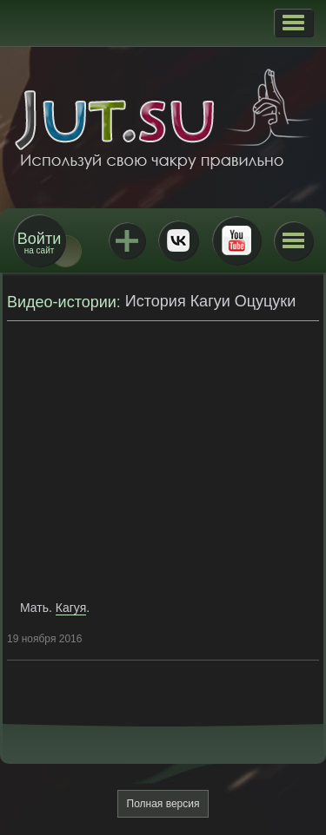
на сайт (39, 242)
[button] (293, 22)
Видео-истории (61, 302)
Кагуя (71, 608)
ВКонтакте (178, 240)
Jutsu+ (127, 240)
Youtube (236, 240)
